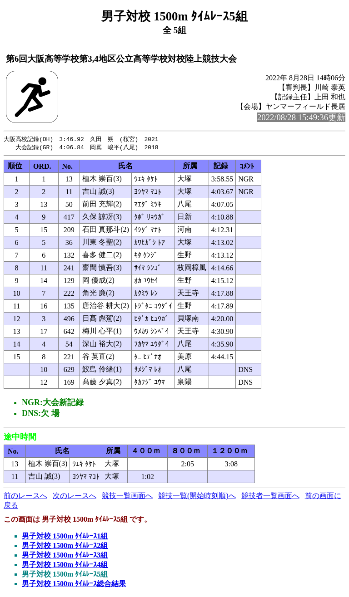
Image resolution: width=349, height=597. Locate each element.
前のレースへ (25, 496)
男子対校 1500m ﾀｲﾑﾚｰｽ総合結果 (74, 584)
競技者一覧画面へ (270, 496)
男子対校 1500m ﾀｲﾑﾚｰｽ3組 (65, 556)
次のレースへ (74, 496)
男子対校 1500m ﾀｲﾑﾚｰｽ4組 (65, 565)
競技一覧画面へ (127, 496)
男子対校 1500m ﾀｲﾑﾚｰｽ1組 (65, 537)
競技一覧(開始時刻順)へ (197, 496)
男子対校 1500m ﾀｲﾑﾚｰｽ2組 (65, 546)
